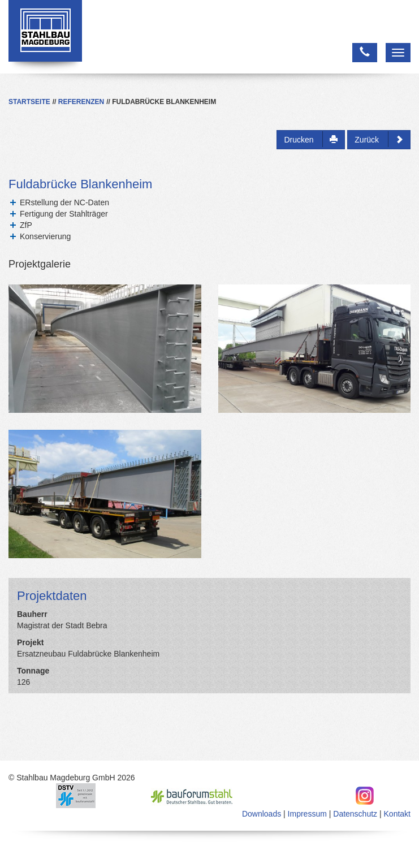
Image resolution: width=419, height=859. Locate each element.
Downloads (261, 813)
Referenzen (81, 102)
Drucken (311, 139)
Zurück (379, 139)
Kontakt (397, 813)
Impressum (307, 813)
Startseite (29, 102)
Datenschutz (355, 813)
